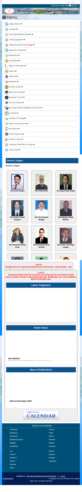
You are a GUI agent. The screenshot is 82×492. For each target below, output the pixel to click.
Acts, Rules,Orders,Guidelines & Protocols (22, 108)
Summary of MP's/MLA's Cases (21, 145)
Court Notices (13, 61)
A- (69, 2)
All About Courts (13, 139)
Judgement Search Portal (21, 45)
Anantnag (13, 429)
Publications (11, 55)
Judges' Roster (12, 24)
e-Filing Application (16, 40)
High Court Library (14, 92)
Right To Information (14, 66)
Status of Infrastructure (15, 124)
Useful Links (14, 150)
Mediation (10, 82)
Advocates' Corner (14, 97)
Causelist (10, 29)
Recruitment (12, 129)
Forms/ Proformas (14, 134)
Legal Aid (10, 76)
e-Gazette (11, 113)
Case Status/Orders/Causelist (18, 34)
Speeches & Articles (14, 50)
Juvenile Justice (13, 87)
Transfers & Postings (14, 118)
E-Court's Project (13, 103)
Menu (9, 17)
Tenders (9, 71)
